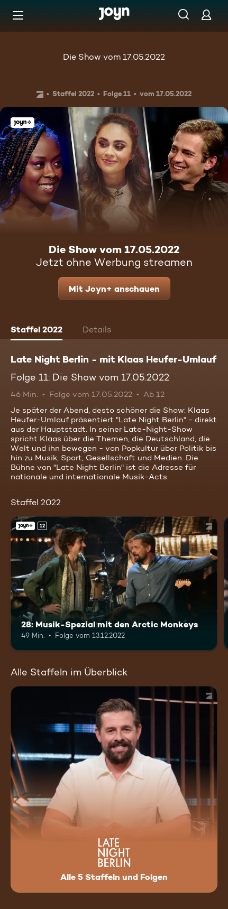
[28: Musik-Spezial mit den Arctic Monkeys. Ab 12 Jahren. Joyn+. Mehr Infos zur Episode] (114, 583)
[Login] (206, 14)
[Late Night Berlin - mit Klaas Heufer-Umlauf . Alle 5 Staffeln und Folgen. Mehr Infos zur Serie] (114, 789)
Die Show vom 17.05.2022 (114, 57)
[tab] (36, 330)
